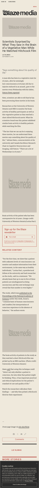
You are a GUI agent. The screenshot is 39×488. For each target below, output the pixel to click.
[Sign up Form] (19, 237)
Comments (19, 439)
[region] (19, 474)
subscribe (11, 1)
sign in (3, 1)
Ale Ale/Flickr (24, 427)
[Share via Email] (21, 434)
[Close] (37, 463)
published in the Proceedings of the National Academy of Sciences (17, 296)
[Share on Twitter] (18, 434)
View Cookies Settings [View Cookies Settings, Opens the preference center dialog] (19, 484)
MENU (35, 6)
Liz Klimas (6, 55)
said (8, 369)
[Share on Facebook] (14, 434)
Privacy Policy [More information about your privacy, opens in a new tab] (29, 481)
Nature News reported (10, 93)
